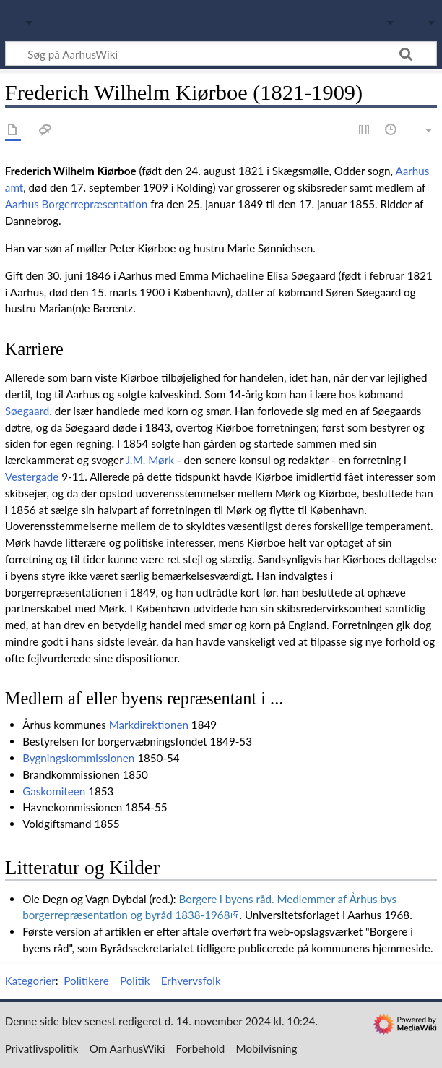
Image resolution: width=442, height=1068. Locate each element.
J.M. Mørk (150, 459)
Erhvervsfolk (191, 980)
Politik (135, 980)
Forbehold (200, 1048)
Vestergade (32, 476)
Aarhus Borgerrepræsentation (76, 203)
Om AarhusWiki (127, 1048)
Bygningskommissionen (78, 757)
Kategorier (30, 980)
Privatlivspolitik (42, 1048)
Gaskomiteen (53, 791)
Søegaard (27, 410)
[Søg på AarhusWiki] (221, 53)
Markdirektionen (148, 724)
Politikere (86, 980)
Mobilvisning (267, 1048)
